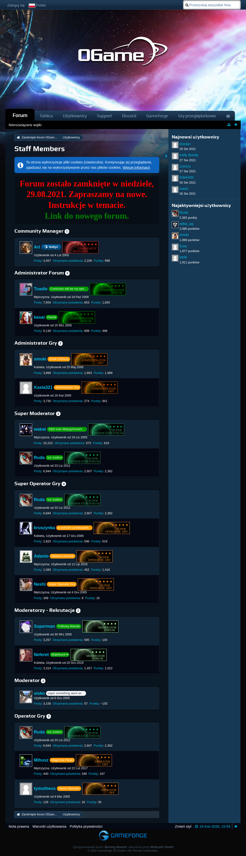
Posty (38, 260)
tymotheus (45, 788)
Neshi (40, 584)
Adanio (41, 556)
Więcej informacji (136, 167)
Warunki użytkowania (49, 826)
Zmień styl (183, 826)
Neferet (41, 654)
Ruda (39, 457)
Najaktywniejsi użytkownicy (201, 205)
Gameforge (157, 115)
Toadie (41, 288)
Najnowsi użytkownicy (195, 136)
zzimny (185, 166)
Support (104, 115)
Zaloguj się (16, 5)
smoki (40, 359)
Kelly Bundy (188, 155)
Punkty (98, 260)
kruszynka (44, 527)
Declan (185, 144)
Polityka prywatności (86, 826)
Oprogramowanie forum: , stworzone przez (123, 847)
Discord (129, 115)
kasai (39, 317)
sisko (39, 693)
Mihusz (41, 760)
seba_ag (186, 224)
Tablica (46, 115)
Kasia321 (43, 387)
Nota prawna (19, 826)
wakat (40, 429)
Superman (44, 626)
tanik (183, 257)
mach (183, 188)
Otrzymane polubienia (67, 260)
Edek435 (186, 177)
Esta (183, 246)
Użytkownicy (75, 115)
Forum (19, 115)
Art (37, 246)
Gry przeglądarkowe (197, 115)
